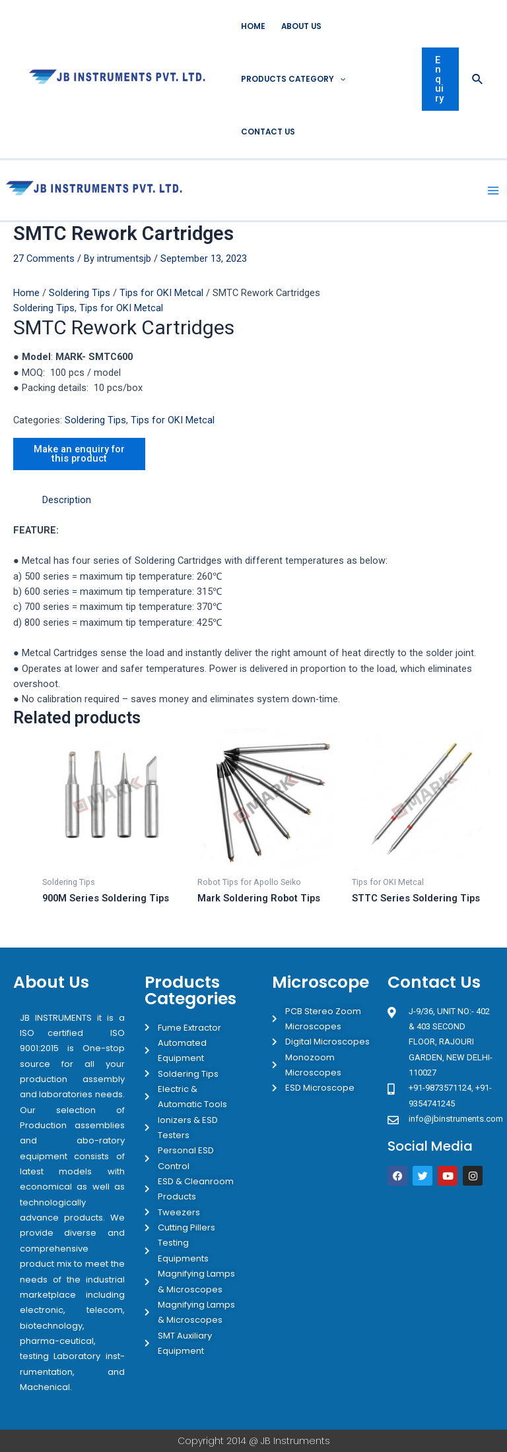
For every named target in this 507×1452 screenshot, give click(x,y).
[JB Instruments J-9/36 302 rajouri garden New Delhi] (440, 1246)
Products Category (293, 79)
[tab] (66, 500)
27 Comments (44, 258)
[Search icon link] (478, 79)
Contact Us (268, 132)
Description (66, 500)
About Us (301, 26)
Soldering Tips (79, 293)
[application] (339, 79)
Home (253, 26)
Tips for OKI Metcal (161, 293)
